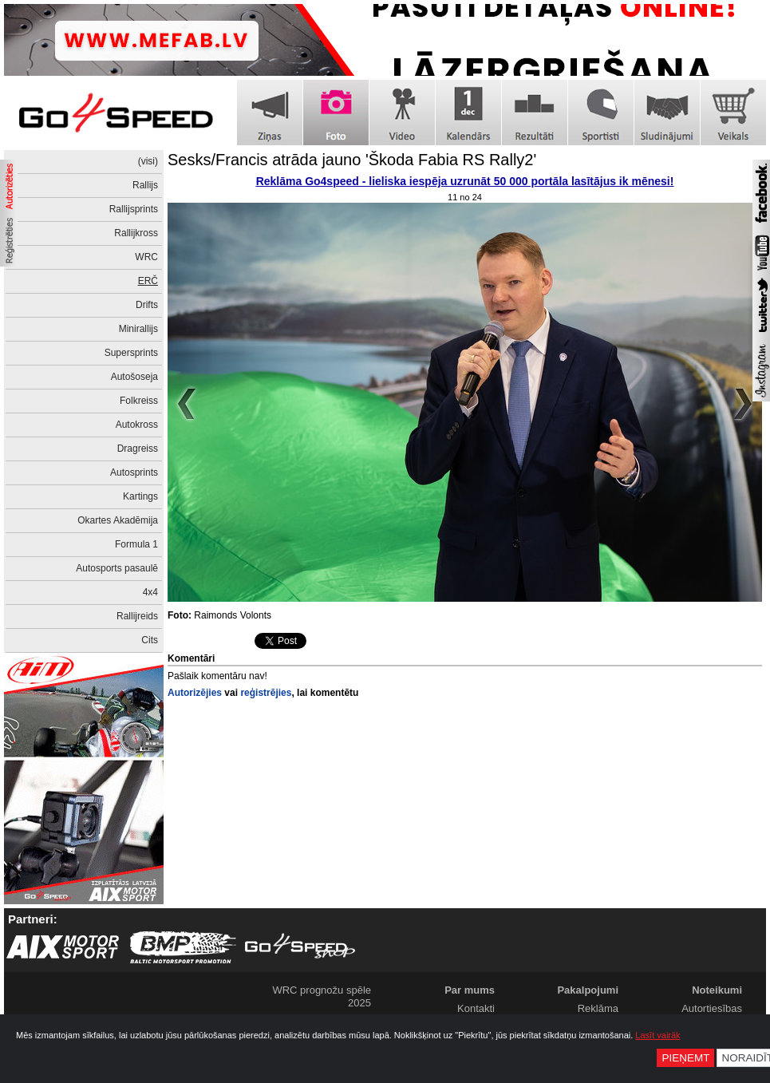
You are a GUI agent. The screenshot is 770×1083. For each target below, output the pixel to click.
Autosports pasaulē (117, 568)
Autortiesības (711, 1008)
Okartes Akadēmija (117, 520)
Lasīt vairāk (657, 1035)
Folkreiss (139, 400)
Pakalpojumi (587, 990)
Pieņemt (685, 1058)
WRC (146, 257)
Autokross (137, 424)
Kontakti (476, 1008)
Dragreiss (137, 448)
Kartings (140, 496)
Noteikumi (717, 990)
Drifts (147, 304)
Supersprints (131, 352)
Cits (149, 640)
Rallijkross (136, 233)
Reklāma (598, 1008)
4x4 (150, 592)
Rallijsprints (133, 209)
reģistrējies (265, 692)
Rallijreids (137, 616)
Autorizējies (195, 692)
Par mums (469, 990)
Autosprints (134, 472)
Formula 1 (136, 544)
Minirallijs (138, 328)
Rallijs (145, 185)
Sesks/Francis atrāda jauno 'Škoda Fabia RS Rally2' (352, 159)
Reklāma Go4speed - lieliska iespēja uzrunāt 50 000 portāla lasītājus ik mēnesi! (465, 181)
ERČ (148, 281)
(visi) (148, 161)
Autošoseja (134, 376)
